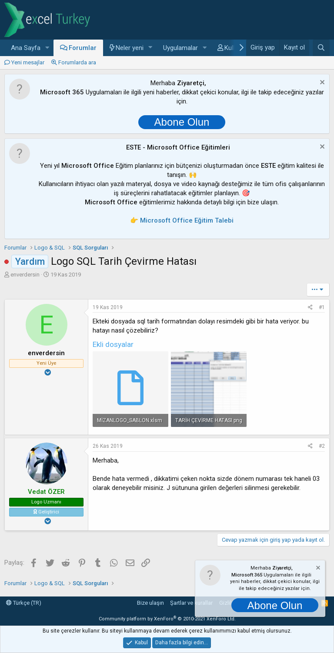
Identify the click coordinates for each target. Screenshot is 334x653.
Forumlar (83, 48)
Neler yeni (130, 48)
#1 (322, 307)
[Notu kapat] (321, 83)
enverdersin (25, 274)
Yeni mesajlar (27, 62)
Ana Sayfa (25, 48)
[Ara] (321, 48)
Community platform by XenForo (167, 619)
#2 (322, 446)
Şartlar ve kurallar (191, 603)
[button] (47, 48)
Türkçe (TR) (23, 603)
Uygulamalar (180, 48)
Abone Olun (182, 122)
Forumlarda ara (77, 62)
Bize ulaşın (150, 603)
